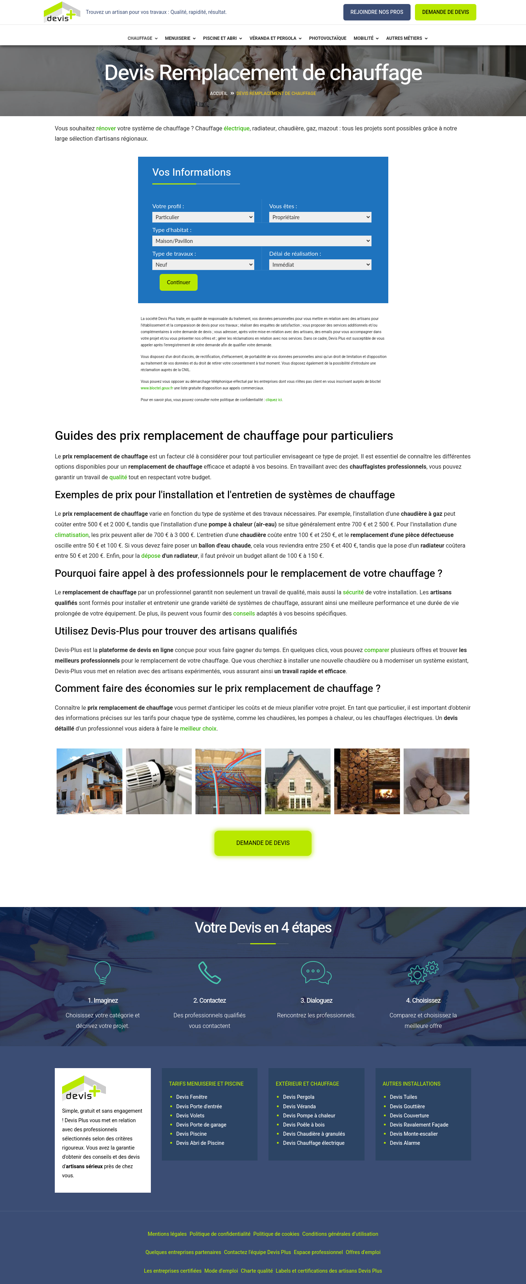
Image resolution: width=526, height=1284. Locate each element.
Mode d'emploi (215, 1272)
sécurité (353, 593)
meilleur (190, 729)
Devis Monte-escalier (414, 1135)
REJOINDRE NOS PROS (377, 12)
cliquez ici (274, 401)
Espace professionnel (324, 1253)
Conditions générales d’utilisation (360, 1235)
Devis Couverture (409, 1116)
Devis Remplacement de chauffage (276, 93)
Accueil (219, 93)
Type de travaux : (174, 253)
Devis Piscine (191, 1135)
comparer (376, 651)
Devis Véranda (299, 1107)
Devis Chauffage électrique (313, 1144)
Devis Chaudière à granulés (314, 1135)
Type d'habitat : (171, 229)
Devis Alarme (405, 1144)
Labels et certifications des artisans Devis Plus (348, 1272)
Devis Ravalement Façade (419, 1126)
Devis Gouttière (407, 1107)
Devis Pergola (299, 1098)
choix (209, 729)
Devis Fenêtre (191, 1098)
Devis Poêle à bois (304, 1126)
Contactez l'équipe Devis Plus (251, 1253)
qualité (118, 478)
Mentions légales (147, 1235)
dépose (150, 557)
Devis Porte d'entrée (199, 1107)
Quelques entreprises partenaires (164, 1253)
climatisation (72, 535)
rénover (106, 128)
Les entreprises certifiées (153, 1272)
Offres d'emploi (382, 1253)
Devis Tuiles (404, 1098)
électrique (237, 128)
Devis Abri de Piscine (200, 1144)
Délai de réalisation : (295, 253)
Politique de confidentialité (213, 1235)
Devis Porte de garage (201, 1126)
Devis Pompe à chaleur (309, 1116)
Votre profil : (168, 205)
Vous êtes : (283, 205)
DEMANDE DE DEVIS (445, 12)
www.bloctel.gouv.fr (157, 389)
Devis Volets (190, 1116)
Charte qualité (263, 1272)
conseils (244, 614)
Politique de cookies (283, 1235)
